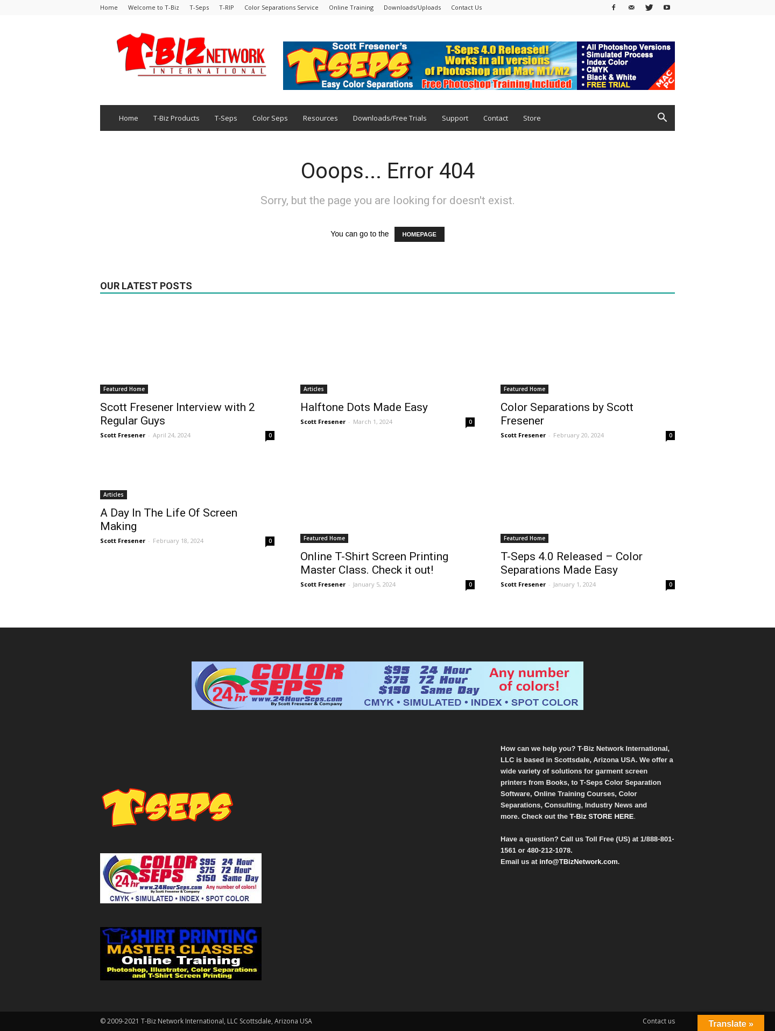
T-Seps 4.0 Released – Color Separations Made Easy (572, 563)
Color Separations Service (281, 7)
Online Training (351, 7)
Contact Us (466, 7)
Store (532, 118)
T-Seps (199, 7)
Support (455, 118)
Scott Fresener (122, 435)
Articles (314, 389)
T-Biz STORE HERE (602, 816)
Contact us (659, 1021)
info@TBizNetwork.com (578, 862)
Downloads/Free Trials (390, 118)
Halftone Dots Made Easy (364, 407)
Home (109, 7)
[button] (662, 119)
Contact (495, 118)
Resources (320, 118)
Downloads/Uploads (412, 7)
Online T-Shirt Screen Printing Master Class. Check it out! (374, 563)
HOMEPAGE (419, 234)
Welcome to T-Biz (153, 7)
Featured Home (124, 389)
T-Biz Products (176, 118)
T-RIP (226, 7)
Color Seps (270, 118)
